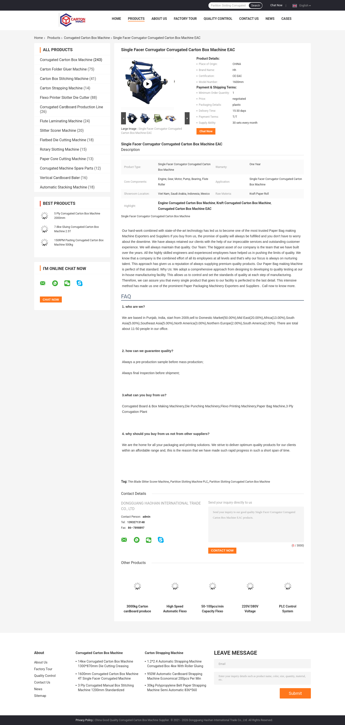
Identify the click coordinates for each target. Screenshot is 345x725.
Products (136, 19)
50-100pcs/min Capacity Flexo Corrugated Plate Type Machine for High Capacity (212, 609)
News (270, 19)
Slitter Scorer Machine (58, 130)
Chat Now (276, 5)
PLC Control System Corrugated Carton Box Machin (287, 609)
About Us (159, 19)
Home (116, 19)
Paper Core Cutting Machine (63, 159)
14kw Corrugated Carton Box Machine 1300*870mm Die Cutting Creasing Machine (105, 664)
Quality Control (218, 19)
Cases (286, 19)
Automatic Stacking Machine (63, 187)
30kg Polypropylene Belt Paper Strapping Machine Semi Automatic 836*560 (176, 688)
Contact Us (249, 19)
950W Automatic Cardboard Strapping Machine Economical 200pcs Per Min (174, 676)
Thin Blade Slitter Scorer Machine (148, 481)
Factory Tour (185, 19)
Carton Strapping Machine (61, 88)
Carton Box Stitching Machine (64, 78)
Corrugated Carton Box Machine (87, 38)
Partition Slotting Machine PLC (189, 481)
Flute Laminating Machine (61, 121)
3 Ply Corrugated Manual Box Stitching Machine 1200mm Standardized (106, 688)
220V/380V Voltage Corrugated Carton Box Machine (250, 609)
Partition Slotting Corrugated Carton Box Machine (239, 481)
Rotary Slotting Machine (59, 149)
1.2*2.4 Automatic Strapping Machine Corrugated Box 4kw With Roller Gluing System (175, 664)
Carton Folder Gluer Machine (63, 69)
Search (255, 5)
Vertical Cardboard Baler (60, 178)
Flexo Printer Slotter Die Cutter (64, 97)
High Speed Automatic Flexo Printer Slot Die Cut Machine (175, 609)
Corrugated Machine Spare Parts (66, 168)
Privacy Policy (84, 720)
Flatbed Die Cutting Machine (63, 140)
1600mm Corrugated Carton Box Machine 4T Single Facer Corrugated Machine (108, 676)
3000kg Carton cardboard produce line (137, 609)
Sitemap (40, 696)
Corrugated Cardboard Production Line (71, 107)
